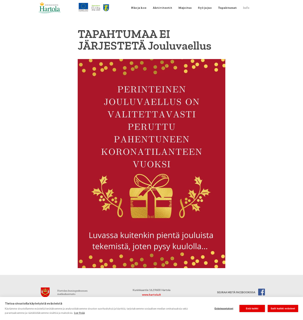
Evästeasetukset (223, 308)
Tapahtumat (227, 7)
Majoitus (185, 7)
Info (246, 7)
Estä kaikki (252, 308)
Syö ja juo (205, 7)
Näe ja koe (138, 7)
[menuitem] (139, 8)
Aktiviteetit (162, 7)
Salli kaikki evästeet (283, 308)
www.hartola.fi (151, 294)
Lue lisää (79, 312)
